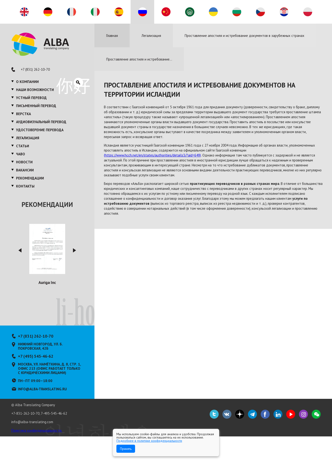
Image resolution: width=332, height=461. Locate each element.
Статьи (22, 146)
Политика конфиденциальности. (36, 430)
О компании (27, 81)
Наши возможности (35, 89)
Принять (126, 449)
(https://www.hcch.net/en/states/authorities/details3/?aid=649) (152, 155)
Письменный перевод (36, 106)
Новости (24, 162)
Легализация (27, 138)
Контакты (25, 186)
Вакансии (25, 170)
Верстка (23, 114)
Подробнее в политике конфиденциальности (149, 441)
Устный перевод (31, 98)
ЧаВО (20, 154)
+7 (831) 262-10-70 (35, 69)
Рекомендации (30, 178)
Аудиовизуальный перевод (41, 122)
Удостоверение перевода (40, 130)
